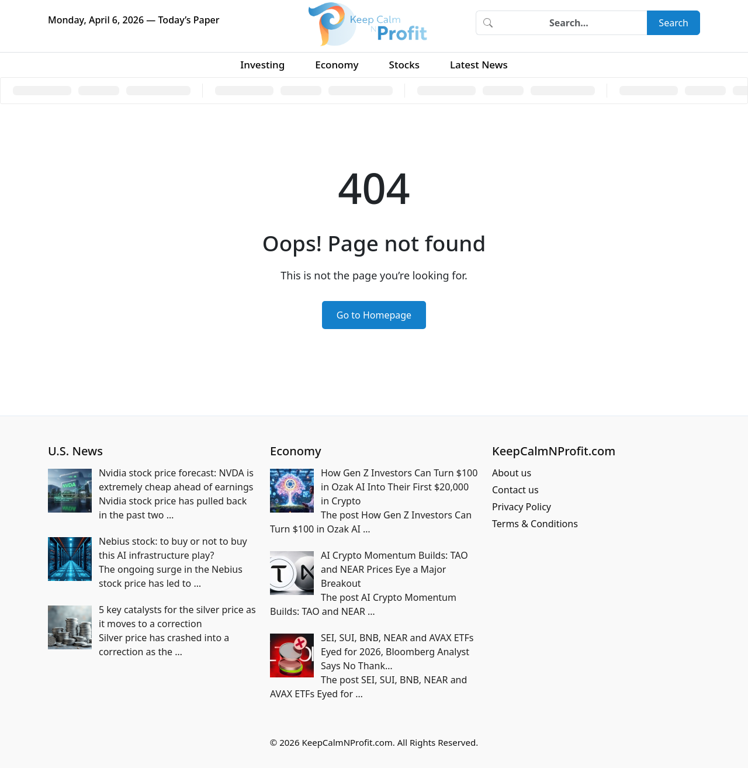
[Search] (573, 23)
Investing (262, 64)
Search (673, 22)
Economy (336, 64)
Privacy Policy (521, 506)
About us (511, 472)
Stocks (404, 64)
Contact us (515, 489)
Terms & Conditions (535, 523)
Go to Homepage (374, 315)
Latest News (479, 64)
